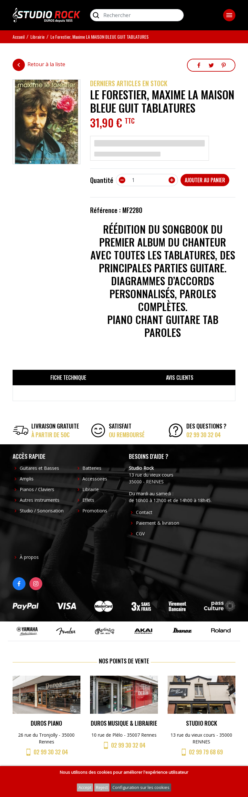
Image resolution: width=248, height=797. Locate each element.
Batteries (91, 468)
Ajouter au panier (205, 180)
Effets (88, 500)
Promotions (94, 511)
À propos (29, 557)
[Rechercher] (137, 15)
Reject (102, 787)
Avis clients (179, 377)
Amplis (27, 479)
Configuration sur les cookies (141, 787)
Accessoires (94, 479)
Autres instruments (39, 500)
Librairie (90, 489)
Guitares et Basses (39, 468)
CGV (140, 533)
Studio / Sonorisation (42, 511)
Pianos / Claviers (37, 489)
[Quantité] (147, 180)
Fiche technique (68, 377)
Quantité (101, 180)
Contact (144, 512)
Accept (84, 787)
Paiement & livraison (157, 523)
